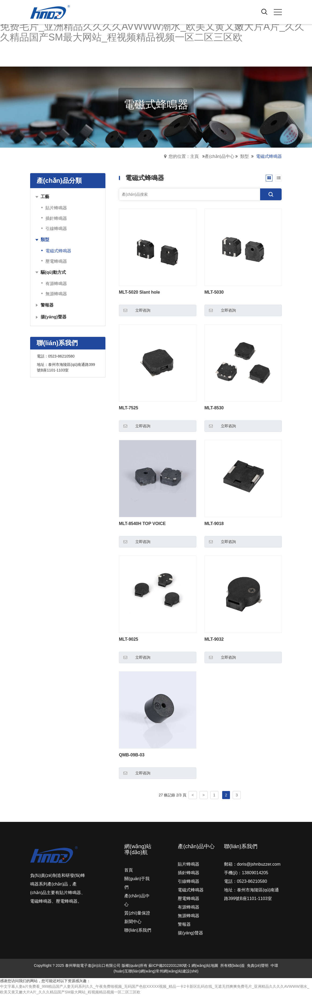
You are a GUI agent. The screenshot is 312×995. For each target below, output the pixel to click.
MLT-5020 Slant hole (139, 292)
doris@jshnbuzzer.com (259, 864)
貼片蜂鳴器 (188, 864)
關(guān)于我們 (137, 883)
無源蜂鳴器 (188, 915)
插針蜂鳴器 (188, 872)
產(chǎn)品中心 (219, 156)
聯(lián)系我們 (137, 930)
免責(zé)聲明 (257, 965)
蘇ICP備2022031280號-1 (169, 965)
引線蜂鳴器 (188, 881)
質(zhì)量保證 (137, 913)
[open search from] (264, 11)
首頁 (128, 870)
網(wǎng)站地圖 (205, 965)
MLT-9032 (214, 639)
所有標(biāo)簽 (232, 965)
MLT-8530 (214, 408)
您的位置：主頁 (184, 156)
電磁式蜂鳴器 (191, 890)
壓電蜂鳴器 (188, 898)
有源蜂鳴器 (188, 907)
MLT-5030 (214, 292)
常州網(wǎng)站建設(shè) (177, 971)
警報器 (184, 924)
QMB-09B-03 (131, 755)
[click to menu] (278, 12)
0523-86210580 (61, 356)
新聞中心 (132, 921)
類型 (244, 156)
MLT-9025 (128, 639)
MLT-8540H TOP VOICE (142, 523)
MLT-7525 (128, 408)
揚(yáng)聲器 (190, 933)
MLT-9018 (214, 523)
